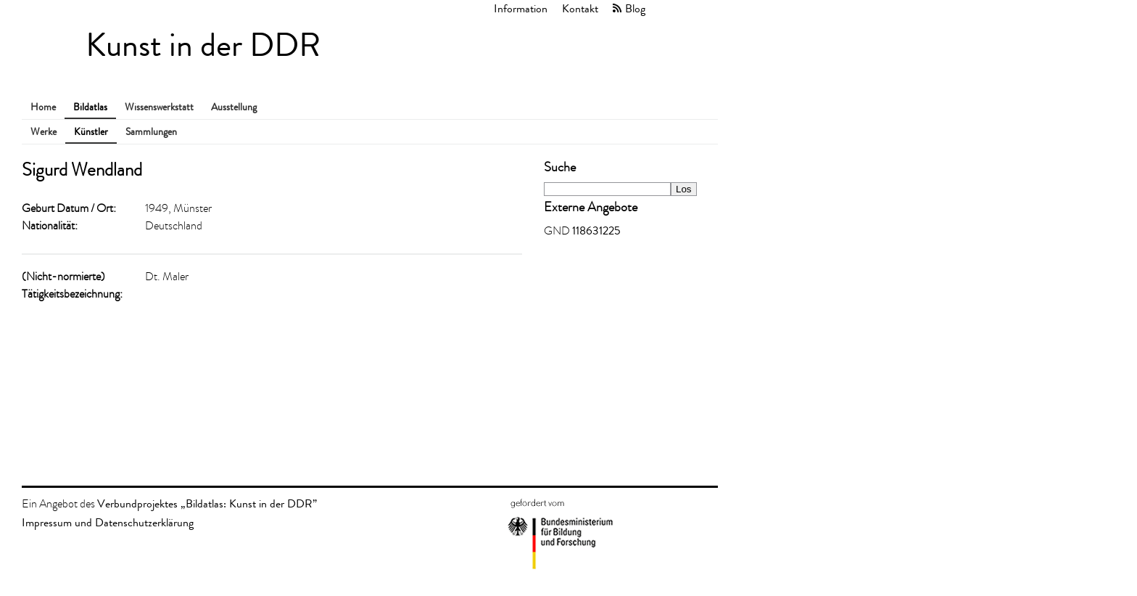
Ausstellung (234, 107)
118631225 (596, 230)
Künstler (91, 132)
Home (43, 107)
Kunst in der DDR (203, 45)
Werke (43, 132)
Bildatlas (90, 107)
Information (520, 8)
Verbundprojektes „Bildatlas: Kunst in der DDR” (207, 503)
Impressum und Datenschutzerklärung (108, 522)
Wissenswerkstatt (159, 107)
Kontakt (580, 8)
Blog (635, 8)
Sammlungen (151, 132)
